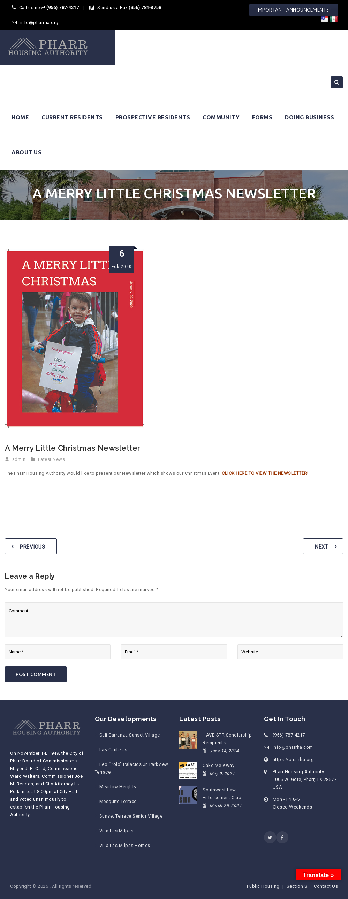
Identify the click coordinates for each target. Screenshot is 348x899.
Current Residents (72, 117)
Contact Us (326, 886)
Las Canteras (113, 749)
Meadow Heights (117, 786)
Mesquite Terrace (118, 801)
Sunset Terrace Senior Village (131, 816)
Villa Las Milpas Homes (124, 845)
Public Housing (263, 886)
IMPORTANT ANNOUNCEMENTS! (293, 10)
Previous (32, 547)
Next (321, 547)
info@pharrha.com (293, 747)
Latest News (51, 459)
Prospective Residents (152, 117)
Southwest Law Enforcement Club (222, 793)
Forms (262, 117)
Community (221, 117)
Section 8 (297, 886)
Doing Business (309, 117)
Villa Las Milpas (116, 830)
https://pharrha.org (293, 759)
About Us (26, 152)
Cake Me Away (218, 765)
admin (19, 459)
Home (20, 117)
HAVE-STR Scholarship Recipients (227, 738)
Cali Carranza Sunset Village (129, 735)
